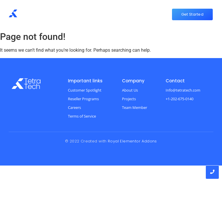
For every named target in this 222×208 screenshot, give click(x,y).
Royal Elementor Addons (132, 141)
